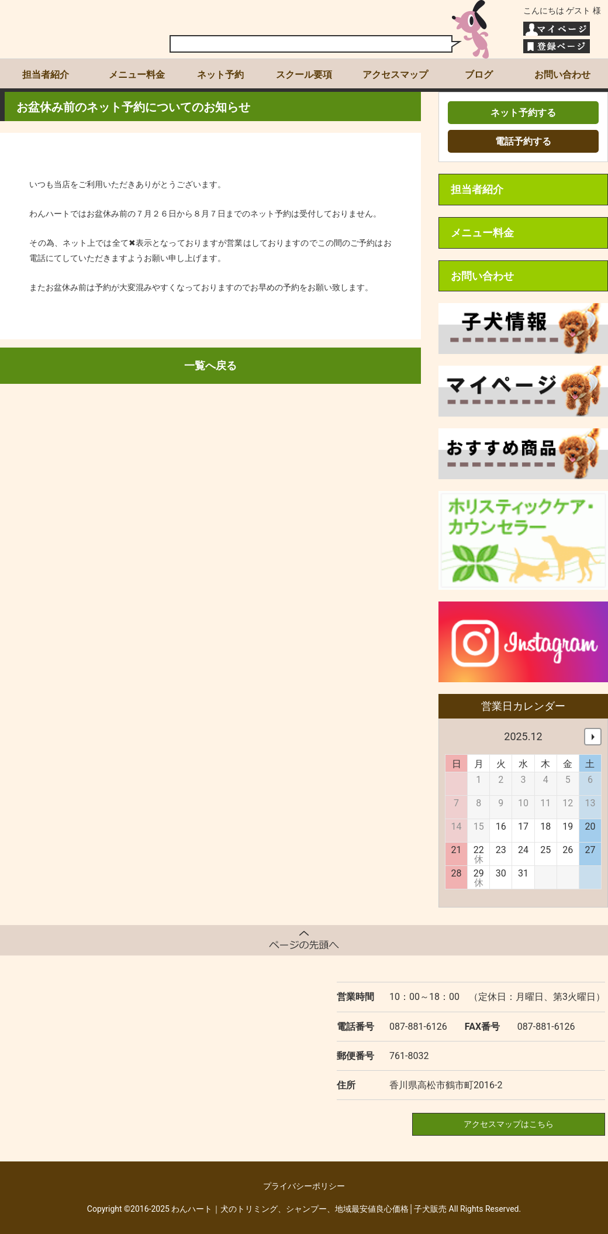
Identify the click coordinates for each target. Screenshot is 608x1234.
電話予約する (523, 141)
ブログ (479, 74)
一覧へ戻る (210, 365)
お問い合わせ (562, 74)
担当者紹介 (45, 74)
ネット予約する (523, 112)
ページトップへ (304, 940)
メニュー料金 (137, 74)
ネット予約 (220, 74)
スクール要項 (304, 74)
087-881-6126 (418, 1026)
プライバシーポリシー (304, 1186)
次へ (593, 736)
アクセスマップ (395, 74)
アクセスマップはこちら (509, 1124)
